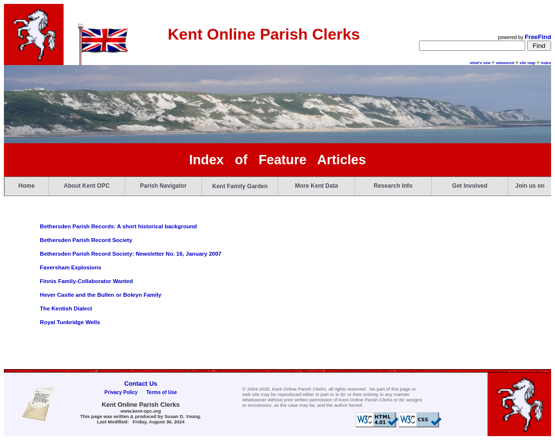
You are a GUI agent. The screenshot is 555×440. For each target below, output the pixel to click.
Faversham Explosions (70, 267)
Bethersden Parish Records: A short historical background (118, 226)
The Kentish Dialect (66, 308)
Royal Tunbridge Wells (70, 322)
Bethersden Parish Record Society (86, 240)
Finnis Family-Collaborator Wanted (86, 281)
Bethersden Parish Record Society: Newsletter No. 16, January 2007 (131, 254)
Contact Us (140, 383)
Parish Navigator (163, 185)
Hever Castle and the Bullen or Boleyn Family (100, 295)
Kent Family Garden (239, 186)
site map (527, 63)
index (546, 63)
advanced (505, 63)
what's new (480, 63)
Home (27, 185)
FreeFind (538, 37)
